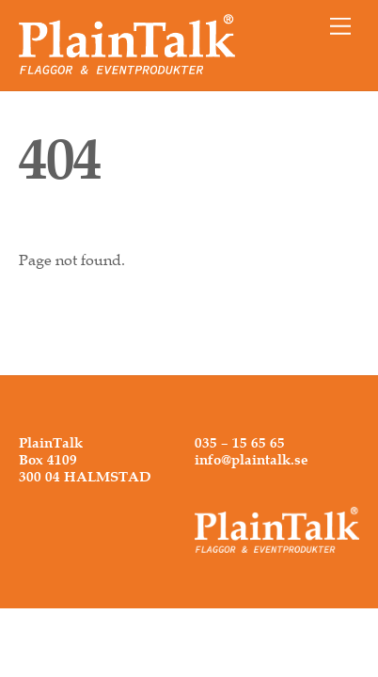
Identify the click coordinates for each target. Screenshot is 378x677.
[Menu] (340, 26)
